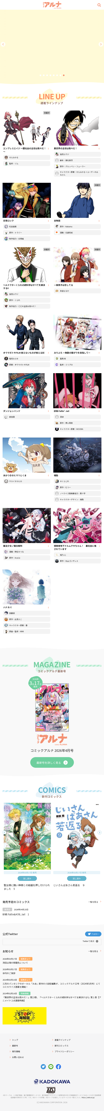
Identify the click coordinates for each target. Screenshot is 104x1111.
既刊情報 (16, 1051)
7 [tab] (60, 75)
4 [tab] (50, 75)
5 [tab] (54, 75)
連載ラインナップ (62, 1039)
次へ (101, 44)
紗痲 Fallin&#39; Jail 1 (16, 914)
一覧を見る (93, 901)
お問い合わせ (18, 1057)
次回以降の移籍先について (15, 962)
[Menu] (5, 5)
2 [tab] (44, 75)
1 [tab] (40, 75)
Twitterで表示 (88, 941)
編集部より (26, 958)
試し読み (27, 878)
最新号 (15, 1045)
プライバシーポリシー (64, 1051)
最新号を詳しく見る (48, 763)
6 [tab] (57, 75)
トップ (15, 1039)
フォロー (95, 933)
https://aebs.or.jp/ (88, 1097)
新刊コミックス (61, 1045)
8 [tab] (64, 75)
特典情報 (25, 993)
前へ (3, 44)
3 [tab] (47, 75)
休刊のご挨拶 (9, 973)
